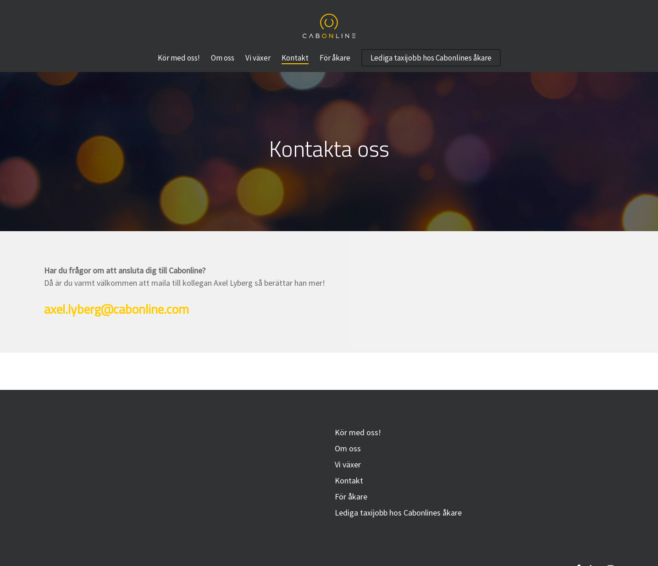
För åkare (351, 496)
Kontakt (349, 480)
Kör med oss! (358, 432)
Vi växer (348, 464)
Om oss (348, 448)
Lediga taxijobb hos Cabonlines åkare (398, 512)
